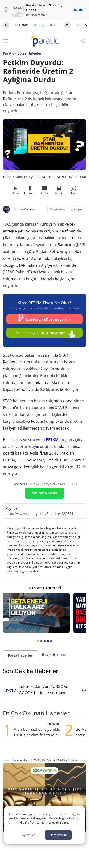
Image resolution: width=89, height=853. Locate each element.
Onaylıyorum (58, 835)
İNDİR (79, 10)
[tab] (38, 641)
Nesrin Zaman (23, 209)
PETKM (52, 439)
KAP (46, 655)
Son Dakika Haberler (30, 671)
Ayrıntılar (28, 835)
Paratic (8, 53)
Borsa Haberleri (30, 53)
